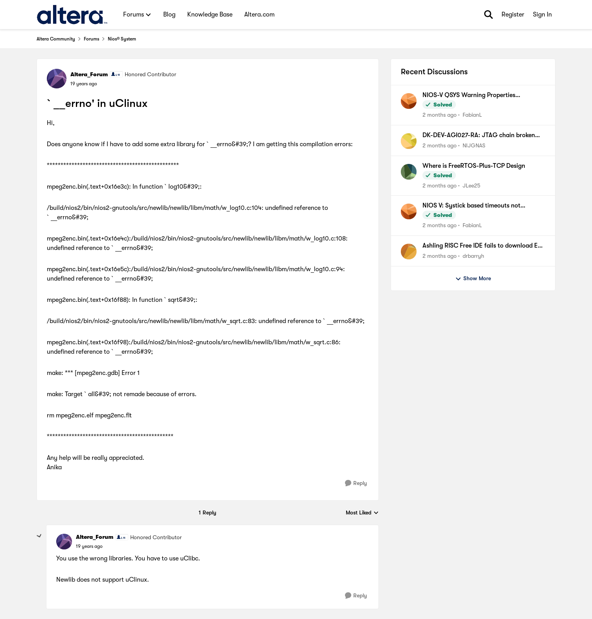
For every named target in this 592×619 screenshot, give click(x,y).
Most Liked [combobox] (362, 513)
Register (513, 14)
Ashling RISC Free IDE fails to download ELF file (483, 246)
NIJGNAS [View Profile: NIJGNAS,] (474, 145)
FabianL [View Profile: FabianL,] (472, 115)
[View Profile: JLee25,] (409, 172)
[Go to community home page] (72, 14)
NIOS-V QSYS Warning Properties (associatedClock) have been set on (471, 95)
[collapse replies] (39, 536)
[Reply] (356, 483)
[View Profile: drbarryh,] (409, 251)
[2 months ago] (439, 115)
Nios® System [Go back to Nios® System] (122, 39)
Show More (473, 278)
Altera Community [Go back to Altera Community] (56, 39)
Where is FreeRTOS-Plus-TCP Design (473, 165)
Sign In (542, 14)
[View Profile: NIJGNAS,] (409, 141)
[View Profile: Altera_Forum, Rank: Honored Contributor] (56, 78)
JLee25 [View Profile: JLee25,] (471, 185)
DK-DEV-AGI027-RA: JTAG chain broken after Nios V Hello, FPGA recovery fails (478, 136)
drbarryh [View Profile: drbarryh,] (473, 256)
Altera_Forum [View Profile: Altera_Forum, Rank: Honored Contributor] (89, 74)
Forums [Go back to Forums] (91, 39)
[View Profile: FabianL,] (409, 101)
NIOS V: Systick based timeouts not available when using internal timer (471, 206)
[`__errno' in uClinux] (89, 546)
